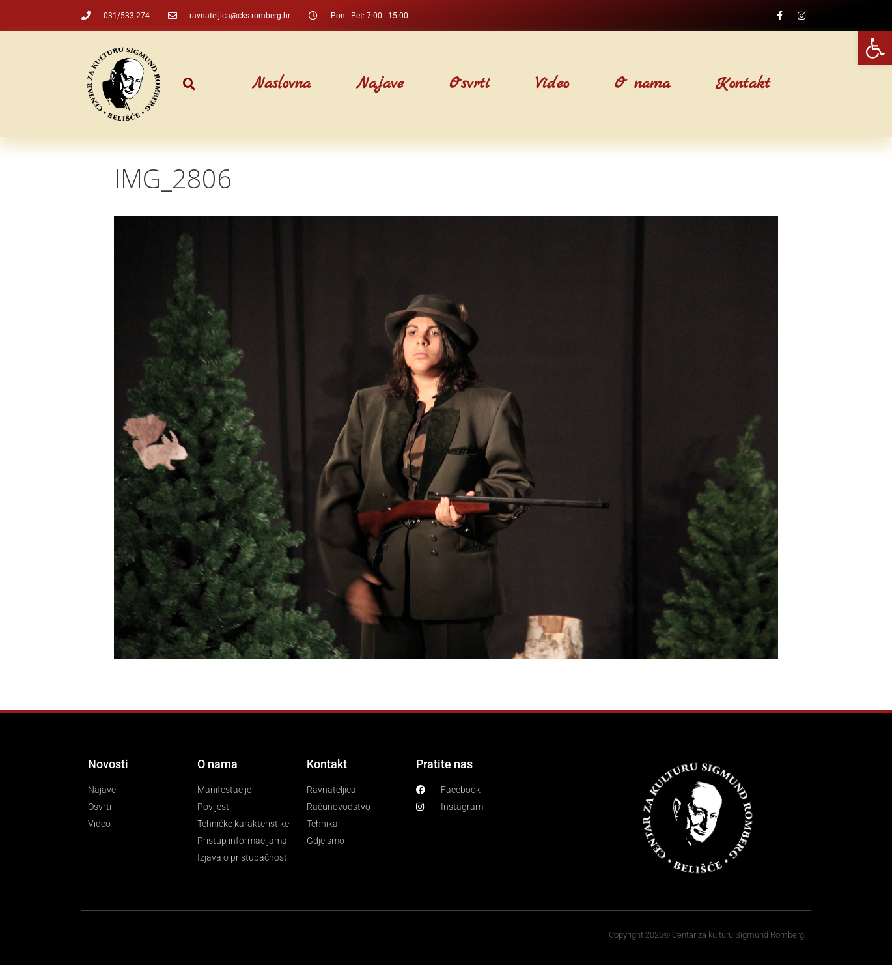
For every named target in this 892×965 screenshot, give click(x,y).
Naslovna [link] (281, 84)
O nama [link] (642, 84)
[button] (189, 84)
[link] (875, 48)
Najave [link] (380, 84)
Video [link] (552, 84)
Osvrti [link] (469, 84)
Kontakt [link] (743, 84)
